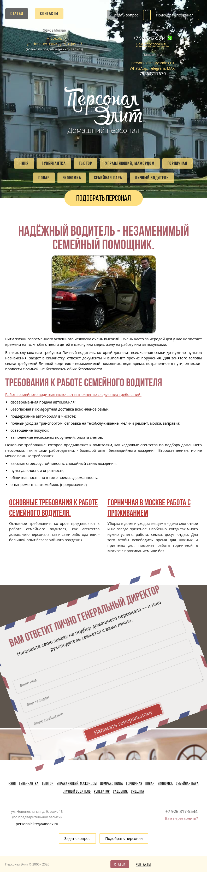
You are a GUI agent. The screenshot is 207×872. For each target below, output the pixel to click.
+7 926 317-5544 (149, 38)
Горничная (177, 163)
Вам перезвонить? (152, 43)
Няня (24, 163)
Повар (44, 177)
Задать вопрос (125, 15)
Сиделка (137, 791)
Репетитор (102, 791)
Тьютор (85, 163)
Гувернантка (54, 163)
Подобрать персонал (174, 15)
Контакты (49, 13)
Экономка (72, 177)
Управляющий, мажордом (130, 163)
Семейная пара (108, 177)
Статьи (16, 13)
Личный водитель (152, 177)
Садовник (120, 791)
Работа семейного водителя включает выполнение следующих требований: (73, 394)
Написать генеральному (87, 613)
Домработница (111, 783)
